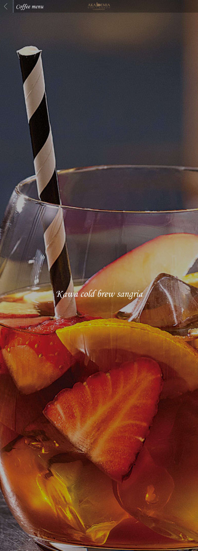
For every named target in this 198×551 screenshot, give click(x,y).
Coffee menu (29, 5)
